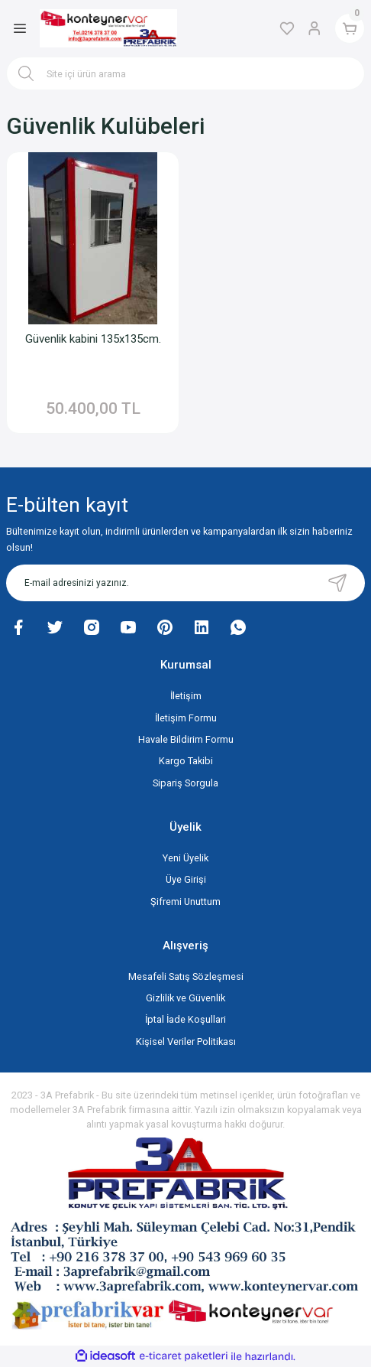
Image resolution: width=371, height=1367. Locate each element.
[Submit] (337, 583)
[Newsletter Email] (185, 583)
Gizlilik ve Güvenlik (185, 998)
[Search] (185, 73)
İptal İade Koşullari (185, 1019)
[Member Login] (314, 28)
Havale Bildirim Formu (186, 739)
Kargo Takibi (186, 760)
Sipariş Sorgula (185, 783)
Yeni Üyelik (185, 858)
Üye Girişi (186, 879)
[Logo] (108, 28)
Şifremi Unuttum (185, 901)
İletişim (186, 695)
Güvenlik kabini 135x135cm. (93, 339)
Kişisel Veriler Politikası (186, 1041)
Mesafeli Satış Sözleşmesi (186, 976)
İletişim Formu (186, 718)
